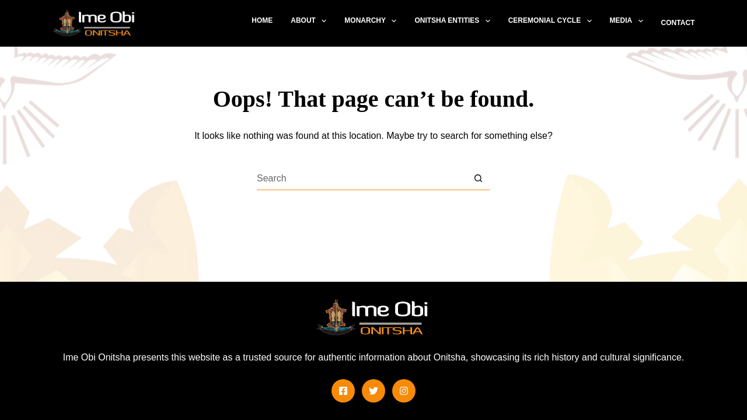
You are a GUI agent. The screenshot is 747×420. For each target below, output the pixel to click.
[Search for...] (362, 178)
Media (629, 21)
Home (262, 20)
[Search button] (478, 178)
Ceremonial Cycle (552, 21)
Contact (678, 23)
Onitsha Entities (454, 21)
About (311, 21)
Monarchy (372, 21)
